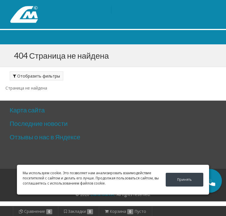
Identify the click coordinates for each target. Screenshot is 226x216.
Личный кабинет (181, 5)
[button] (210, 181)
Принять (184, 179)
